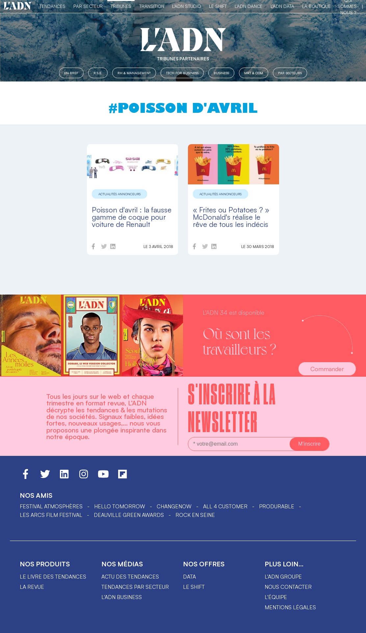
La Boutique (316, 6)
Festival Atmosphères (51, 506)
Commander (327, 368)
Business (221, 73)
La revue (32, 587)
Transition (151, 6)
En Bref (71, 73)
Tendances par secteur (135, 587)
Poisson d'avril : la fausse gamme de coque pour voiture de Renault (131, 217)
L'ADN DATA (282, 6)
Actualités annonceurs (119, 194)
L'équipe (276, 597)
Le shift (194, 587)
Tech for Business (182, 73)
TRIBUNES (121, 6)
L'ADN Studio (186, 6)
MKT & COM (253, 73)
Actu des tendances (130, 576)
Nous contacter (288, 587)
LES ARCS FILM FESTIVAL (51, 515)
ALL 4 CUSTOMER (225, 506)
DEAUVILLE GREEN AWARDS (129, 515)
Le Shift (218, 6)
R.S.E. (97, 73)
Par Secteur (88, 6)
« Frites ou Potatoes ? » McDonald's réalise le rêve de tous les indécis (231, 217)
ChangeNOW (174, 506)
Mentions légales (290, 607)
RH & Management (134, 73)
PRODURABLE (276, 506)
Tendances (52, 6)
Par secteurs (290, 73)
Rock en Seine (195, 515)
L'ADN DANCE (249, 6)
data (189, 576)
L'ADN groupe (283, 576)
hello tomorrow (119, 506)
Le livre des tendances (53, 576)
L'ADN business (121, 597)
